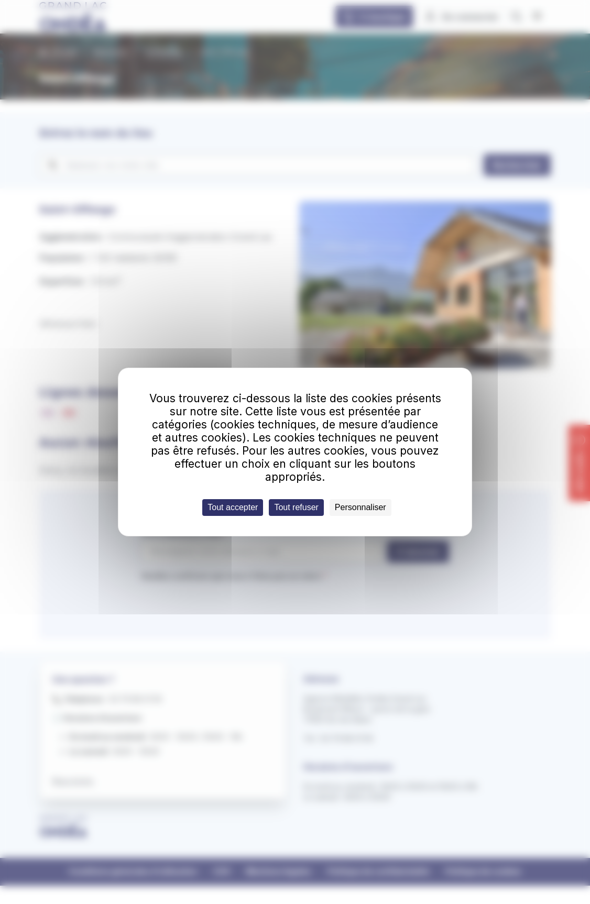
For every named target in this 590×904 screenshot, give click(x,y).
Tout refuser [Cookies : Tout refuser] (296, 507)
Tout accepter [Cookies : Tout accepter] (232, 507)
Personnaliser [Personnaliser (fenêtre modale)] (360, 507)
